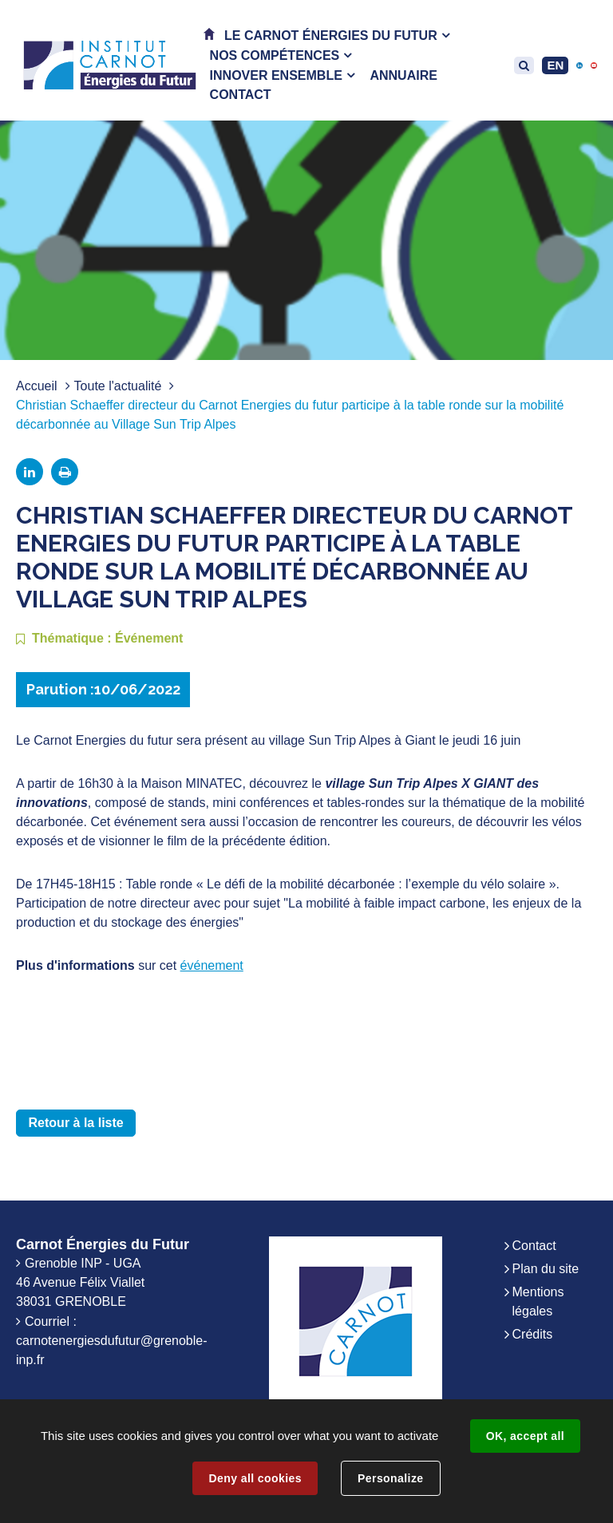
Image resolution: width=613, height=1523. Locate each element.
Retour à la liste (76, 1122)
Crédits (532, 1334)
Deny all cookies (254, 1478)
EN (555, 65)
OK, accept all (525, 1436)
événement (211, 965)
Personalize (390, 1478)
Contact (534, 1245)
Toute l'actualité (118, 386)
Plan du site (545, 1269)
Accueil (36, 386)
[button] (336, 35)
